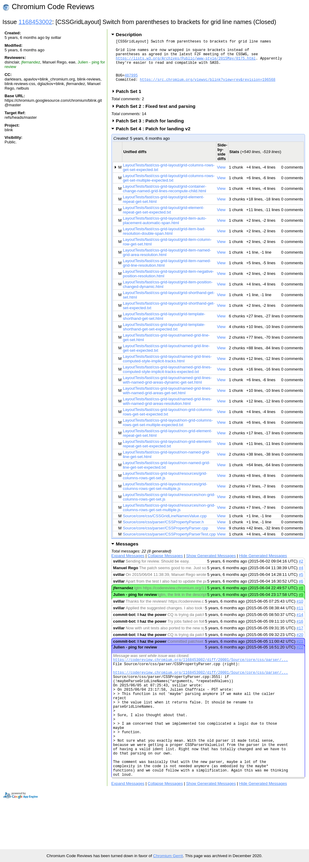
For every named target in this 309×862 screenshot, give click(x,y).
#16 (300, 631)
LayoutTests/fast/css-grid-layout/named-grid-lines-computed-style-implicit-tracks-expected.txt (167, 379)
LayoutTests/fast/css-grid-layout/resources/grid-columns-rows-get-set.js (165, 485)
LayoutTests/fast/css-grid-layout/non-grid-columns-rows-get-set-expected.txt (168, 421)
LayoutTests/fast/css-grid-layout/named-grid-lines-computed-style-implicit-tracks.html (167, 368)
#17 (300, 638)
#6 (301, 591)
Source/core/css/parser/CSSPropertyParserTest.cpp (169, 544)
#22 (300, 657)
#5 (301, 584)
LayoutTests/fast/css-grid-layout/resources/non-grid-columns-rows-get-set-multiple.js (169, 517)
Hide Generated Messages (263, 565)
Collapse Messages (165, 565)
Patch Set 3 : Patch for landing (152, 130)
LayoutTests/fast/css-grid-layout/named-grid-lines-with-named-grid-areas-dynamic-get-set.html (167, 390)
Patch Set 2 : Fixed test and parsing (157, 116)
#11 (300, 618)
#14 (300, 624)
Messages (127, 553)
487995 (131, 83)
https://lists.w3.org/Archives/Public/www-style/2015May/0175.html (186, 62)
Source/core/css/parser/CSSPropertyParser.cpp (165, 538)
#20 (300, 644)
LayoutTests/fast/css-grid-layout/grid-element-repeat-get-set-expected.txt (163, 219)
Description (129, 34)
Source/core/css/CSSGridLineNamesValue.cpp (165, 526)
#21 (300, 651)
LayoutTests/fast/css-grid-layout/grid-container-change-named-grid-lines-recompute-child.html (164, 198)
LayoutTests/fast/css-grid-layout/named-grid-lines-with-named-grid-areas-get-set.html (167, 400)
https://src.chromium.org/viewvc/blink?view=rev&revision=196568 (207, 88)
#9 (301, 604)
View (221, 177)
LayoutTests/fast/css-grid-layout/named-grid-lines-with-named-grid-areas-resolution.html (167, 411)
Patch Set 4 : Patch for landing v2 (155, 138)
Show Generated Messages (211, 565)
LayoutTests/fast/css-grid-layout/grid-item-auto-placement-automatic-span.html (165, 230)
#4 (301, 578)
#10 (300, 611)
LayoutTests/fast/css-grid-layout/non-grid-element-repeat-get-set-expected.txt (167, 453)
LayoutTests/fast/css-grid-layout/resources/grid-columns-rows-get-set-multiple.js (165, 496)
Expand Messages (127, 565)
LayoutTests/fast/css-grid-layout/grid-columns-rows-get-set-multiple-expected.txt (169, 188)
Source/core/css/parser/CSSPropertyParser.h (163, 532)
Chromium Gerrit (168, 855)
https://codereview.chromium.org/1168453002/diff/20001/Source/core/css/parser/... (200, 670)
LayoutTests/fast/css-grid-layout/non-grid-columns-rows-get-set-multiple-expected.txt (168, 432)
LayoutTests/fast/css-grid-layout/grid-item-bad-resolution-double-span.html (164, 241)
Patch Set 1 (130, 101)
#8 (301, 598)
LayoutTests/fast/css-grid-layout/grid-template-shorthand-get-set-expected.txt (164, 336)
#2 (301, 571)
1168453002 (35, 22)
